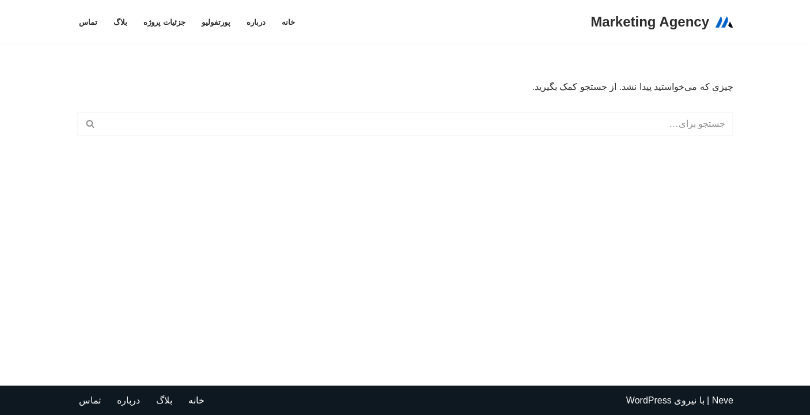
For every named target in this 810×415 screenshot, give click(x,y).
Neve (722, 400)
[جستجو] (418, 124)
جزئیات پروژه (164, 22)
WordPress (649, 400)
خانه (288, 22)
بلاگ (120, 22)
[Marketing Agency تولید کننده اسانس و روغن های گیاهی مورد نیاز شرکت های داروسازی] (662, 22)
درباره (256, 22)
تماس (88, 22)
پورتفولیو (216, 22)
